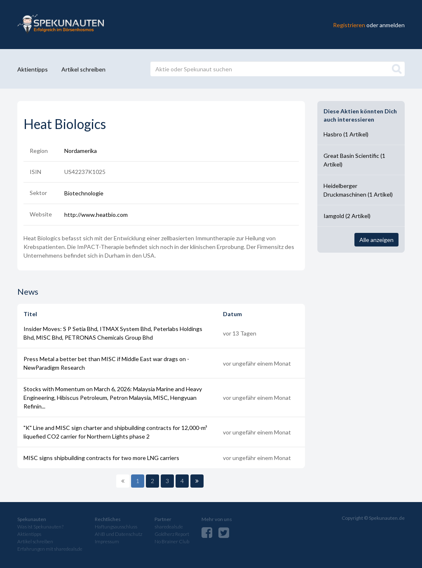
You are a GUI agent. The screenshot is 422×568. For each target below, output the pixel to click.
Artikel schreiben (83, 69)
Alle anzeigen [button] (376, 239)
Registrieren (349, 24)
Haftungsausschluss (116, 526)
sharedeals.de (169, 526)
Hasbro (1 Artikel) (346, 134)
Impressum (107, 541)
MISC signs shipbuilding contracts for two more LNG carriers (101, 457)
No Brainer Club (172, 541)
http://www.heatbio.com (96, 214)
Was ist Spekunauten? (40, 526)
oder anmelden (385, 24)
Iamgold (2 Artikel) (347, 215)
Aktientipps (32, 69)
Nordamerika (80, 150)
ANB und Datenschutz (118, 534)
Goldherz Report (172, 534)
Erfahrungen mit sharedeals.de (49, 549)
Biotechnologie (83, 193)
